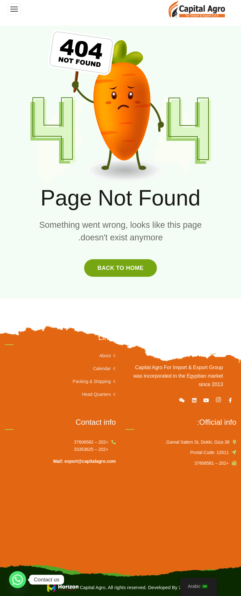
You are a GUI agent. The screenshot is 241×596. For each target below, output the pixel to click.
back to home (120, 268)
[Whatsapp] (17, 579)
